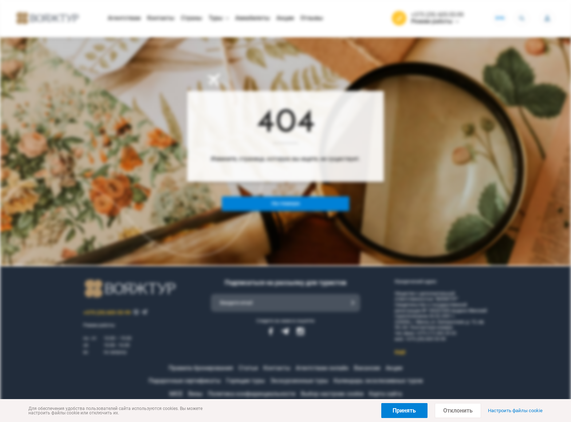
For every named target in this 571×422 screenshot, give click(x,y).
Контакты (160, 18)
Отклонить (458, 410)
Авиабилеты (252, 18)
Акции (285, 18)
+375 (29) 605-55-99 (437, 15)
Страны (191, 18)
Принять (404, 410)
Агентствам (124, 18)
